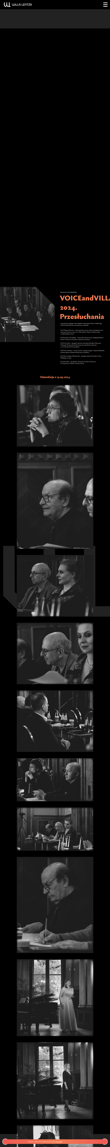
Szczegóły (59, 1142)
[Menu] (105, 4)
